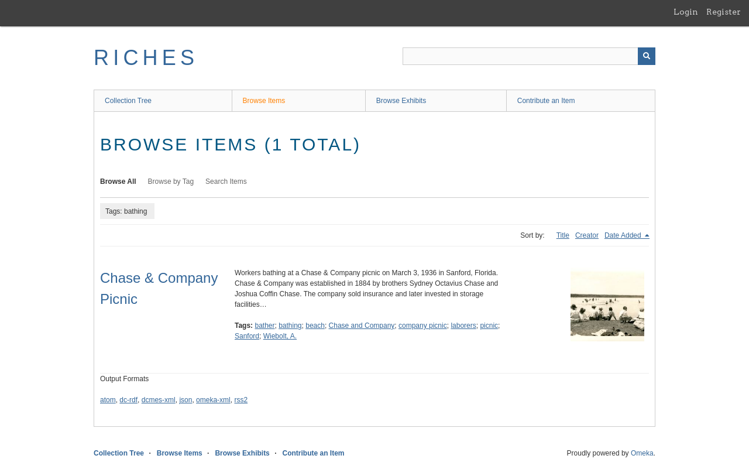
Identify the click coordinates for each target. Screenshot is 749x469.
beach (315, 325)
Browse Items (264, 101)
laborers (463, 325)
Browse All (118, 181)
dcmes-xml (159, 400)
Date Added (623, 235)
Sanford (247, 336)
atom (108, 400)
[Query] (529, 56)
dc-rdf (128, 400)
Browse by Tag (171, 181)
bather (264, 325)
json (185, 400)
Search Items (226, 181)
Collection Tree (128, 101)
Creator (587, 235)
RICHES (146, 58)
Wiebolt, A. (280, 336)
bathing (290, 325)
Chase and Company (362, 325)
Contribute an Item (546, 101)
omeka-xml (213, 400)
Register (723, 11)
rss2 (241, 400)
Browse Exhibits (401, 101)
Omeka (642, 453)
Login (686, 11)
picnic (489, 325)
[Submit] (646, 56)
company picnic (422, 325)
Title (562, 235)
